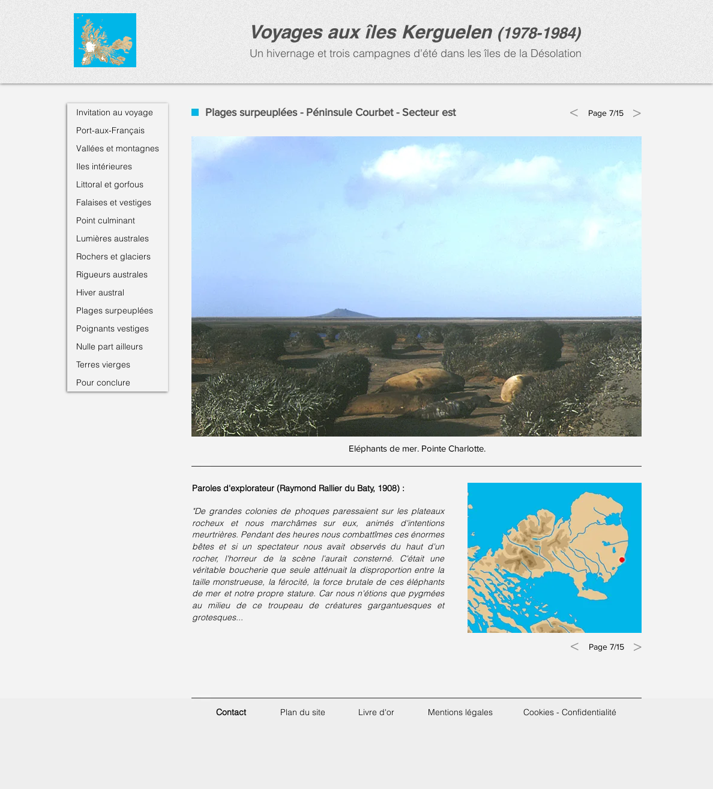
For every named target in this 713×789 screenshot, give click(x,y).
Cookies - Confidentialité (569, 712)
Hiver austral (100, 292)
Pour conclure (103, 382)
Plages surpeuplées (114, 310)
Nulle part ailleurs (109, 346)
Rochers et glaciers (113, 256)
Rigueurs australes (112, 274)
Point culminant (105, 220)
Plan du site (302, 712)
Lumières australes (112, 238)
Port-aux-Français (110, 130)
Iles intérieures (104, 166)
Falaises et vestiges (113, 202)
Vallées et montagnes (117, 148)
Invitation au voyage (114, 112)
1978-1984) (541, 32)
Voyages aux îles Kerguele (364, 31)
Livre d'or (376, 712)
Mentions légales (460, 712)
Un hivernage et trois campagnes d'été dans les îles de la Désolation (414, 53)
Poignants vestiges (112, 328)
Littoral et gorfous (109, 184)
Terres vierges (103, 364)
